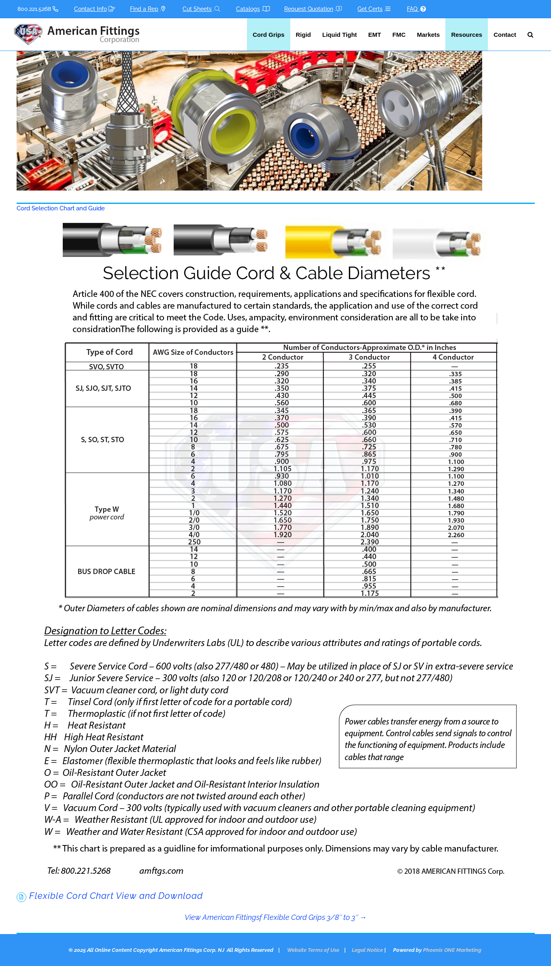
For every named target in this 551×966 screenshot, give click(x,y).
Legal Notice (367, 950)
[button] (530, 34)
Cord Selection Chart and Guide (61, 208)
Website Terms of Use (313, 950)
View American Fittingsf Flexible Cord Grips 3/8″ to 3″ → (276, 917)
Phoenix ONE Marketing (452, 950)
